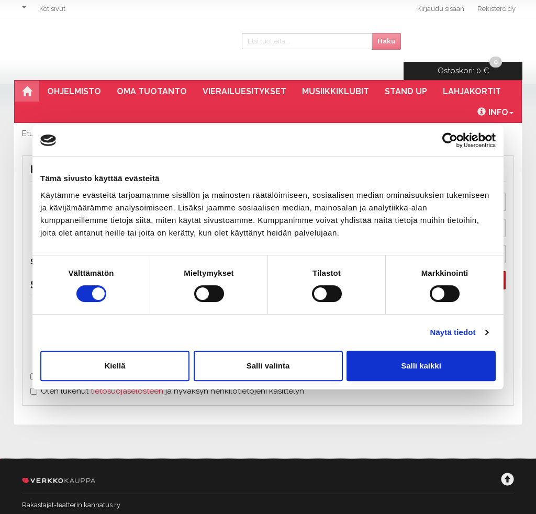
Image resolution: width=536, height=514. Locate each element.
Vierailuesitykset (244, 74)
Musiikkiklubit (335, 74)
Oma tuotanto (152, 74)
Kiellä (114, 365)
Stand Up (406, 74)
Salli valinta (268, 365)
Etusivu (35, 115)
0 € (471, 39)
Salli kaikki (421, 365)
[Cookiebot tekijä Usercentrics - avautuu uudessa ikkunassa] (450, 140)
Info (495, 94)
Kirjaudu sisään (440, 9)
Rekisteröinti (108, 115)
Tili (67, 115)
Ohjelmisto (74, 74)
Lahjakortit (472, 74)
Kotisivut (52, 9)
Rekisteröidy (496, 9)
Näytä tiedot (453, 332)
